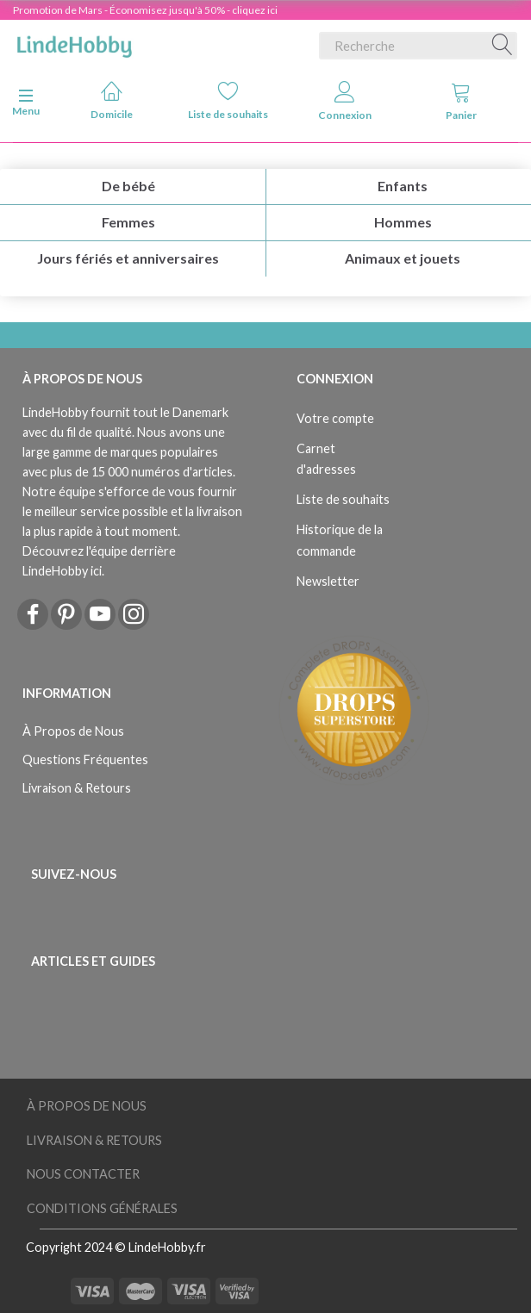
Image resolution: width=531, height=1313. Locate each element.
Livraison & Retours (76, 788)
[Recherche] (502, 46)
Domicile (112, 100)
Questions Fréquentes (85, 759)
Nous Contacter (83, 1174)
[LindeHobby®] (74, 42)
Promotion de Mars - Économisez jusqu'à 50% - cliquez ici (145, 9)
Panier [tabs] (461, 101)
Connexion (345, 101)
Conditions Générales (102, 1208)
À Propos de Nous (73, 731)
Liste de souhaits (228, 100)
